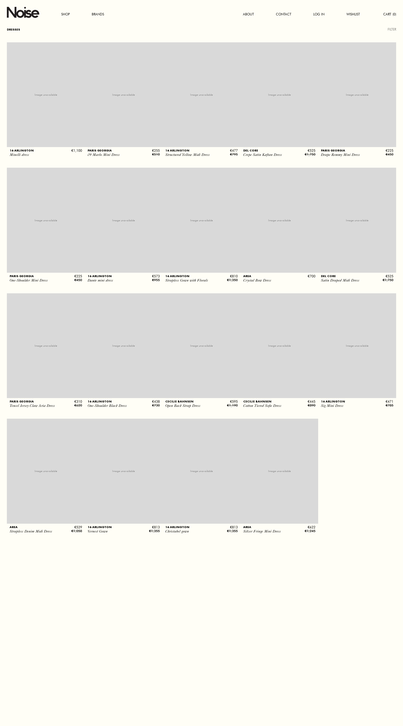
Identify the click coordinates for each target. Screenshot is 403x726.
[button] (46, 143)
